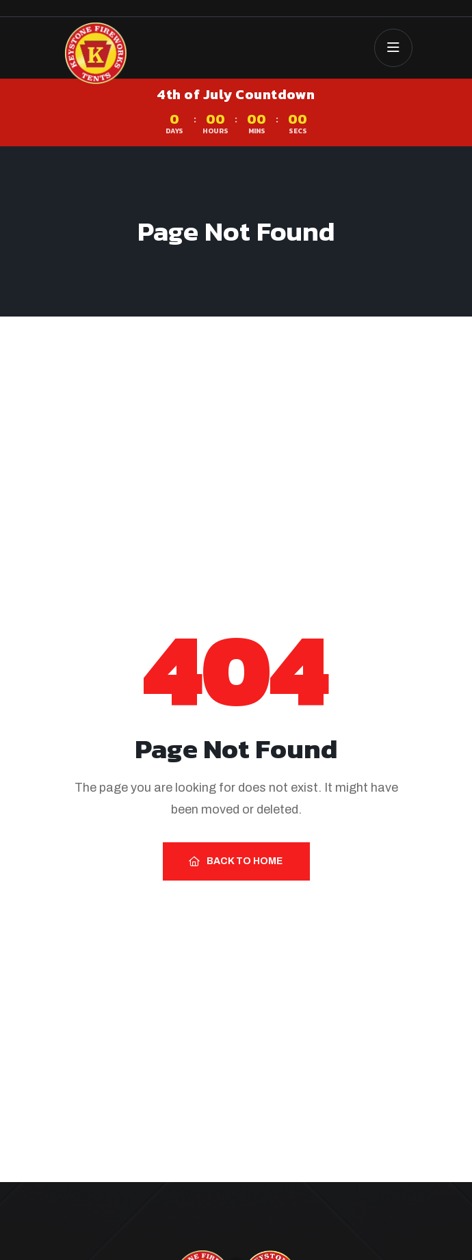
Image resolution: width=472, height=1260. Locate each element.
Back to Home (236, 861)
